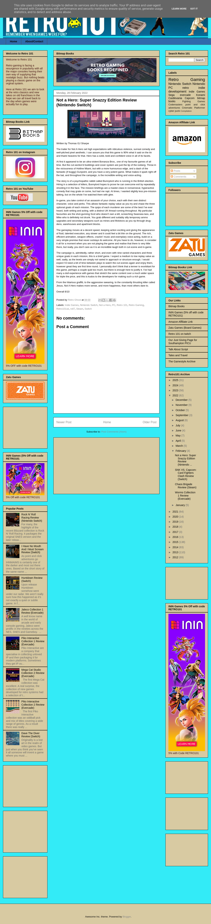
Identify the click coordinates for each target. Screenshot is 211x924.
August (180, 420)
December (182, 399)
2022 (176, 395)
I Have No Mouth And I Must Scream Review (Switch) (32, 549)
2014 (176, 547)
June (179, 430)
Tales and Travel (177, 355)
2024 (176, 385)
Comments (178, 176)
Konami (200, 94)
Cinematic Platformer (193, 108)
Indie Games (72, 305)
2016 (176, 536)
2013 (176, 552)
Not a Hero (105, 305)
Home (13, 41)
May (178, 435)
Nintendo (199, 84)
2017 (176, 531)
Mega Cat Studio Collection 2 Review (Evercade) (32, 673)
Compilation (186, 111)
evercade (185, 94)
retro (185, 88)
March (180, 445)
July (178, 425)
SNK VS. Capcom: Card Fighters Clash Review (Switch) (185, 474)
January (181, 505)
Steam (79, 308)
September (182, 415)
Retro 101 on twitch (179, 333)
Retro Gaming (136, 305)
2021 (176, 511)
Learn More (179, 8)
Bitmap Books (176, 306)
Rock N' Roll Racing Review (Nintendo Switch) (31, 517)
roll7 (72, 308)
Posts (175, 170)
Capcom (190, 98)
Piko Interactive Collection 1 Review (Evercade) (32, 641)
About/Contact (34, 41)
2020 (176, 516)
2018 (176, 526)
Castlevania (175, 98)
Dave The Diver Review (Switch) (30, 735)
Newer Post (64, 422)
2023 (176, 390)
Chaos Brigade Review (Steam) (185, 486)
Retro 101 (122, 305)
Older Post (149, 422)
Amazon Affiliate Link (180, 321)
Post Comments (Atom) (113, 431)
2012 (176, 557)
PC (113, 305)
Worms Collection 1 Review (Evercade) (185, 495)
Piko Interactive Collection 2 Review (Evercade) (32, 704)
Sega (171, 94)
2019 (176, 521)
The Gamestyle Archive (182, 361)
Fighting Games (193, 101)
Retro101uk (62, 308)
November (182, 404)
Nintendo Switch (88, 305)
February (181, 450)
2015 (176, 542)
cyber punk (174, 111)
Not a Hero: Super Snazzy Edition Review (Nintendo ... (185, 460)
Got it (194, 8)
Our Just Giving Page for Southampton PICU (182, 342)
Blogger (126, 916)
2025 (176, 380)
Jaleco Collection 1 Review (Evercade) (32, 611)
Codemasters (175, 104)
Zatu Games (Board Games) (184, 327)
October (181, 410)
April (178, 440)
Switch (88, 308)
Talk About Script (178, 349)
